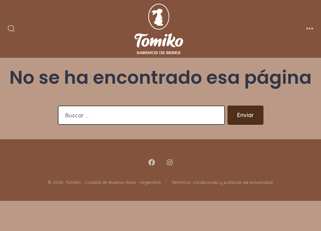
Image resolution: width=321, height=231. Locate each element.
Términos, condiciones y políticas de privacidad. (222, 182)
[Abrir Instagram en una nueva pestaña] (170, 162)
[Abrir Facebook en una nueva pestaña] (152, 162)
